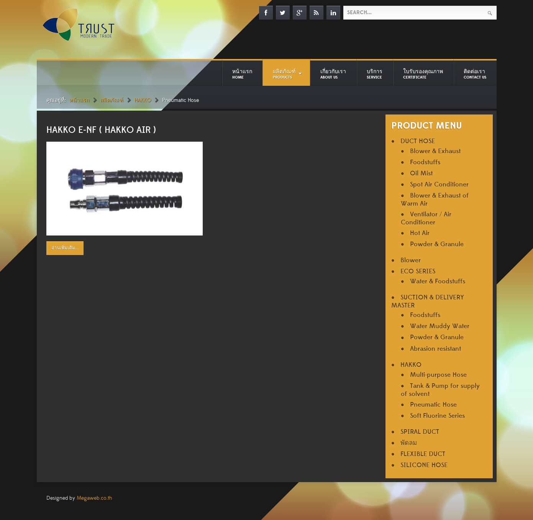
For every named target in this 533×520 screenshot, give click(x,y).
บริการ (374, 74)
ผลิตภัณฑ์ (284, 74)
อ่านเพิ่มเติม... (65, 248)
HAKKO (142, 100)
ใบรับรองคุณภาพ (423, 74)
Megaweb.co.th (94, 498)
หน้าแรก (242, 74)
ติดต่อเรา (475, 74)
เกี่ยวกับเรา (333, 74)
